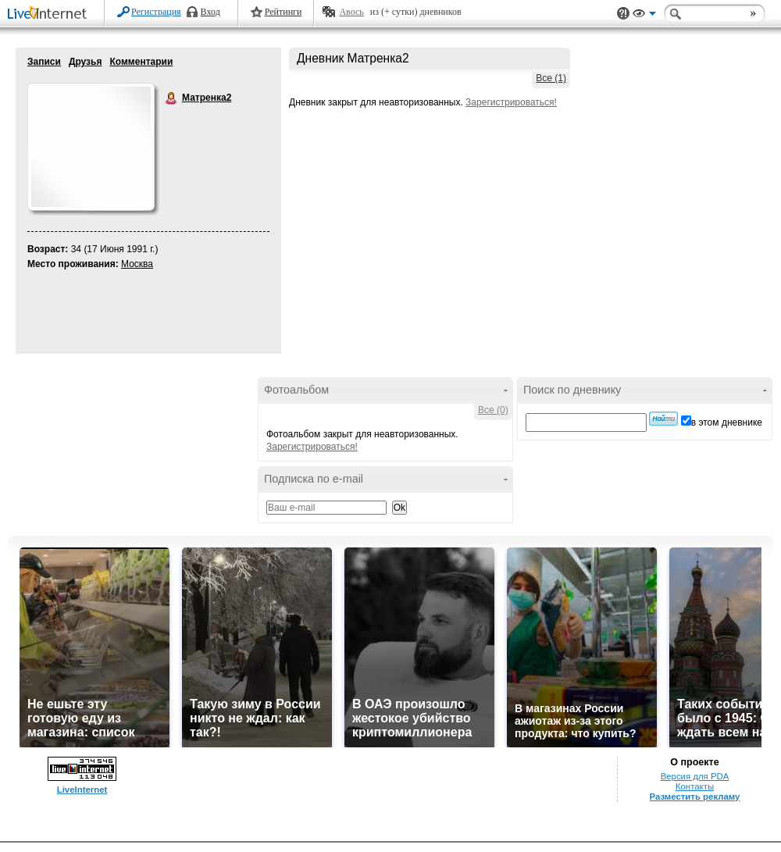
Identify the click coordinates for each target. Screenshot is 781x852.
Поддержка (623, 13)
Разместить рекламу (695, 796)
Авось (351, 11)
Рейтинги (283, 11)
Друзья (85, 61)
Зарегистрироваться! (511, 102)
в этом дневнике (726, 422)
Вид (644, 15)
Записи (44, 61)
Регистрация (156, 11)
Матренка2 (172, 98)
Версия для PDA (695, 776)
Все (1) (551, 78)
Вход (210, 11)
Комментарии (141, 61)
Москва (137, 263)
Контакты (695, 786)
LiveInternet (50, 14)
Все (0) (493, 410)
